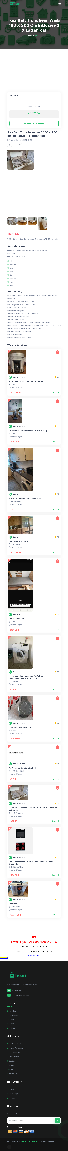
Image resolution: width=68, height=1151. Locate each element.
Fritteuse (13, 904)
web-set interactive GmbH (30, 1141)
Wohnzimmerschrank (18, 541)
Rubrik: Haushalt (19, 377)
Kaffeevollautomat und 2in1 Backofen (26, 381)
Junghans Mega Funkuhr (20, 727)
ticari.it (10, 1065)
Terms (10, 1024)
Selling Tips (12, 1094)
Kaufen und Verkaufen (16, 1044)
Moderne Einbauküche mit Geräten (25, 498)
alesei (34, 104)
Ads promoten (13, 1052)
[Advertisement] (34, 64)
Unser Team (12, 1015)
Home (29, 35)
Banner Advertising (15, 1048)
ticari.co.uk (12, 1074)
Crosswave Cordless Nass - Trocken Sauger (29, 431)
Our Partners (13, 1057)
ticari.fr (10, 1069)
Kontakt (11, 1020)
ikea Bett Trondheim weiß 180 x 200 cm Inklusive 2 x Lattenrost (33, 809)
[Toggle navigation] (59, 3)
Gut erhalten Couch (18, 619)
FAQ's (10, 1090)
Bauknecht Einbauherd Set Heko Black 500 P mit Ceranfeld (31, 863)
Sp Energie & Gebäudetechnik (22, 768)
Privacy (11, 1028)
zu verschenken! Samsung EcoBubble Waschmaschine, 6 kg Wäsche (26, 677)
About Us (11, 1011)
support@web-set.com (18, 995)
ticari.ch (11, 1061)
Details (55, 393)
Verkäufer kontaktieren (34, 123)
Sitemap (11, 1098)
